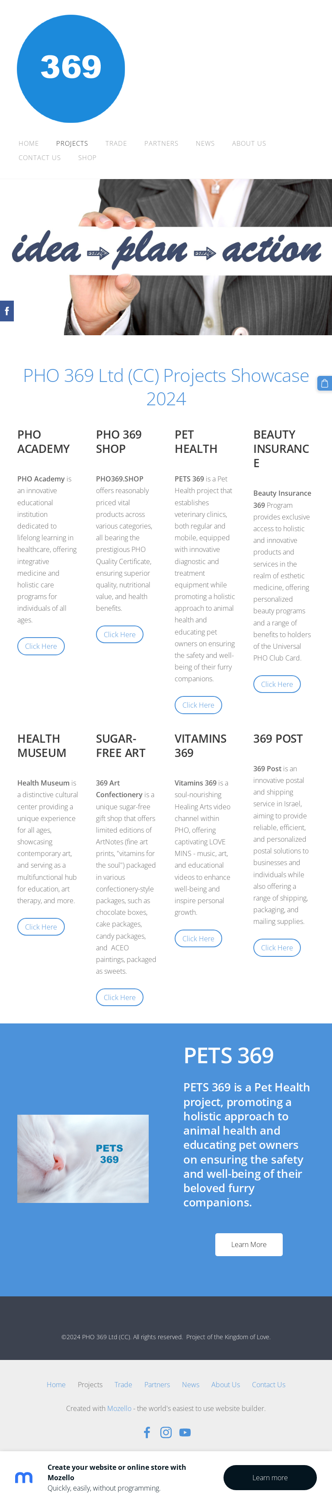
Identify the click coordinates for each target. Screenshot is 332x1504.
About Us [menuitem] (250, 143)
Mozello (119, 1408)
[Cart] (324, 383)
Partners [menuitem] (162, 143)
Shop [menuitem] (88, 157)
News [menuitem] (205, 143)
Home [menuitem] (29, 143)
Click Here (41, 646)
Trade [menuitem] (117, 143)
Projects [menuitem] (73, 143)
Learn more (270, 1477)
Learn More (249, 1244)
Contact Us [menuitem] (40, 157)
